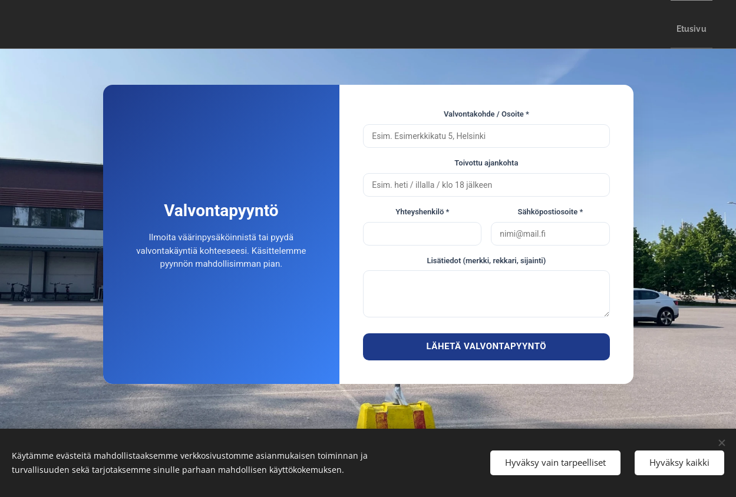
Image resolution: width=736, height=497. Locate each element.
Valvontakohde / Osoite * (486, 114)
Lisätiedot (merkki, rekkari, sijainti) (486, 260)
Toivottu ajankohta (486, 162)
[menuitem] (685, 24)
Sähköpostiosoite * (550, 211)
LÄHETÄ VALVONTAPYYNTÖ (487, 346)
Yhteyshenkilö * (422, 211)
